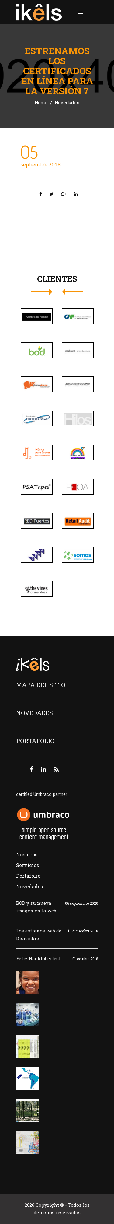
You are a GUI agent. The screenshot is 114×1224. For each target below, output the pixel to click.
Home (41, 103)
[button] (79, 12)
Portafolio (28, 876)
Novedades (67, 103)
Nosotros (26, 854)
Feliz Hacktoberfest (38, 958)
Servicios (27, 865)
